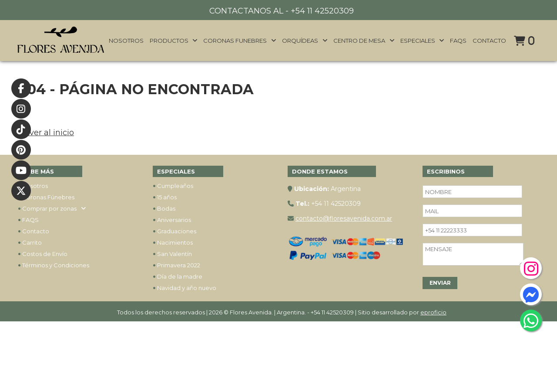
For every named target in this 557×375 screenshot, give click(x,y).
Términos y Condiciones (53, 265)
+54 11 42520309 (322, 11)
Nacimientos (173, 242)
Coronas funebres (239, 40)
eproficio (433, 312)
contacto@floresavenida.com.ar (343, 218)
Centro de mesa (364, 40)
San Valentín (172, 253)
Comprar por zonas (52, 208)
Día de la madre (177, 276)
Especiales (422, 40)
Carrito (30, 242)
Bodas (164, 208)
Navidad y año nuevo (184, 287)
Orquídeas (305, 40)
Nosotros (126, 40)
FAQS (28, 219)
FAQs (458, 40)
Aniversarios (172, 219)
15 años (165, 197)
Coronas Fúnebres (46, 197)
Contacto (489, 40)
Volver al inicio (45, 132)
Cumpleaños (173, 185)
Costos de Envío (42, 253)
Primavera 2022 (176, 265)
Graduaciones (174, 231)
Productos (174, 40)
